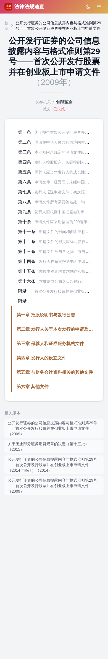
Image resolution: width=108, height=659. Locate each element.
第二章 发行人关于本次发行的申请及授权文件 (61, 329)
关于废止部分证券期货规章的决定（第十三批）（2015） (48, 447)
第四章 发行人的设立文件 (41, 358)
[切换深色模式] (88, 6)
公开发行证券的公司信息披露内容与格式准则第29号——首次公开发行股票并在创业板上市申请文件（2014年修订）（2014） (52, 465)
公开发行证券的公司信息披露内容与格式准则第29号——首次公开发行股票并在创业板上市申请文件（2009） (52, 428)
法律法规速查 (24, 6)
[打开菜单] (99, 6)
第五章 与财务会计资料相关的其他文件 (55, 372)
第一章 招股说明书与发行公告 (46, 315)
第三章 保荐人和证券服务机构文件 (50, 343)
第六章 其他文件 (33, 386)
